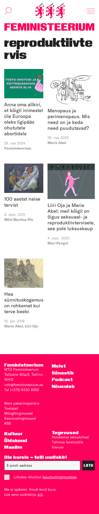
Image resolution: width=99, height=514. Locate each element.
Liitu (88, 465)
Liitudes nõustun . (41, 477)
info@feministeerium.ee (23, 384)
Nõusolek (63, 386)
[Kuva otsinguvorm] (8, 11)
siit (40, 494)
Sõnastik (63, 373)
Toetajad (11, 408)
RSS (7, 423)
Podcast (62, 379)
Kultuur (13, 433)
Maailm (13, 447)
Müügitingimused (18, 413)
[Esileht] (50, 10)
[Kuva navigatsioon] (91, 11)
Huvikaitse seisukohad (70, 437)
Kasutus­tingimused (20, 418)
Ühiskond (15, 440)
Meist (59, 366)
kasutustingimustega (60, 477)
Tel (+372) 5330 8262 (21, 389)
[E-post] (42, 465)
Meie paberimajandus (21, 403)
